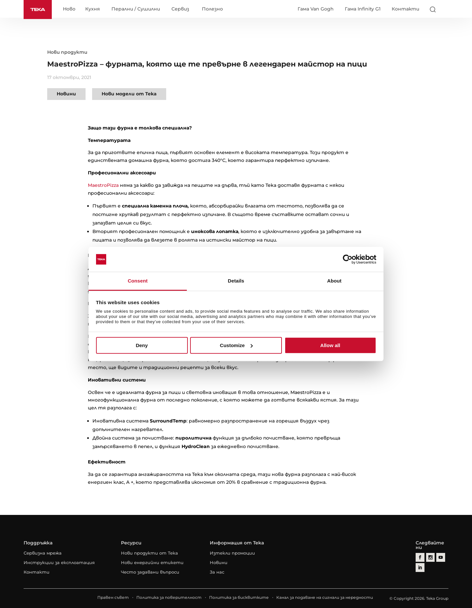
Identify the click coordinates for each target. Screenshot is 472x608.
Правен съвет (113, 597)
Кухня (92, 9)
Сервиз (180, 9)
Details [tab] (236, 281)
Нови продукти (67, 52)
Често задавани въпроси (150, 572)
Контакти (405, 9)
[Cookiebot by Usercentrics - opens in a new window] (347, 259)
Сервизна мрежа (43, 553)
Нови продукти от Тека (149, 553)
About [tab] (334, 281)
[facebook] (420, 557)
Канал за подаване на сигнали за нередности (324, 597)
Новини (66, 94)
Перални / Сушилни (135, 9)
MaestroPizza (103, 185)
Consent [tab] (138, 281)
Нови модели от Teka (129, 94)
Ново (69, 9)
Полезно (212, 9)
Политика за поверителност (169, 597)
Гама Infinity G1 (363, 9)
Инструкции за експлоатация (59, 562)
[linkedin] (420, 567)
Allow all (330, 345)
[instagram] (429, 557)
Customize (236, 345)
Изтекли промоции (232, 553)
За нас (217, 572)
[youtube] (439, 557)
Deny (142, 345)
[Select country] (445, 9)
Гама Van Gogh (316, 9)
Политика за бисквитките (239, 597)
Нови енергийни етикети (152, 562)
